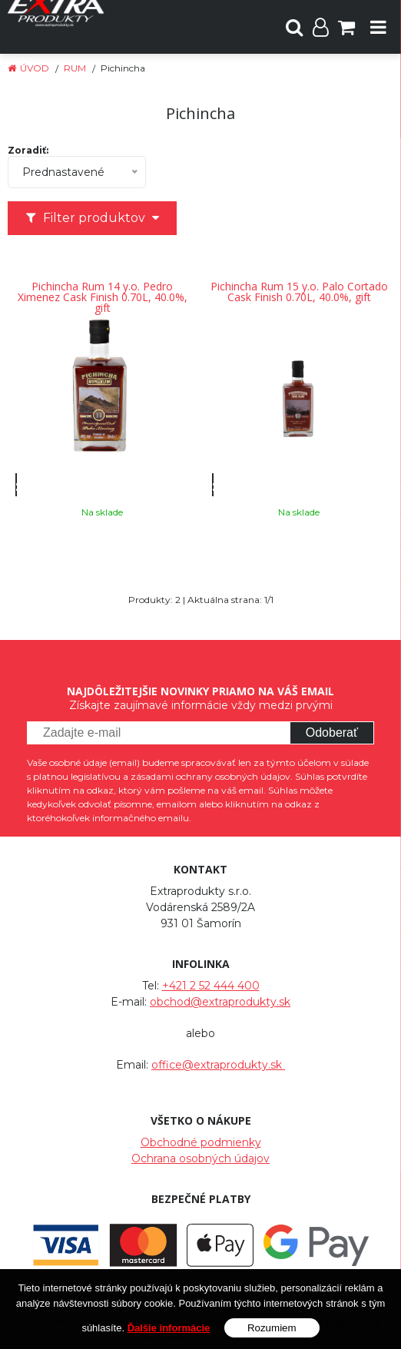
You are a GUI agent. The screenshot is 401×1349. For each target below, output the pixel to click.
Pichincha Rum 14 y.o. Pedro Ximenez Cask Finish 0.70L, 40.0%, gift (102, 297)
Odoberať (332, 732)
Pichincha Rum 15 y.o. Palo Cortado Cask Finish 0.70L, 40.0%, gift (299, 292)
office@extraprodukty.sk (218, 1065)
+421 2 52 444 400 (211, 986)
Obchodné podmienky (201, 1142)
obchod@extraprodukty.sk (220, 1002)
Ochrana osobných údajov (200, 1158)
